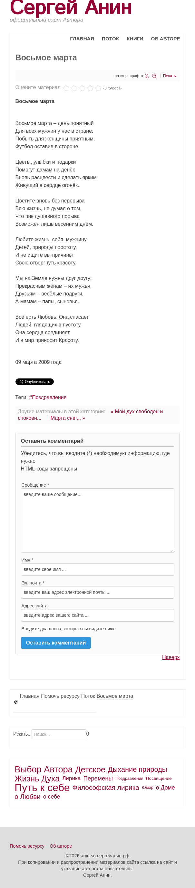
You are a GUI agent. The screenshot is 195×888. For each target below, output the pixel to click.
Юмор (147, 787)
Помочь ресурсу (60, 696)
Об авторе (165, 38)
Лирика (71, 778)
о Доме (165, 787)
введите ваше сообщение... (97, 520)
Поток (110, 38)
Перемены (98, 778)
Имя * (28, 560)
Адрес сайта (35, 605)
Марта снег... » (68, 418)
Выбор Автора (44, 769)
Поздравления (49, 397)
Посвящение (159, 778)
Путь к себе (42, 787)
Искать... (22, 734)
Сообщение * (35, 485)
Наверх (171, 657)
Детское (90, 769)
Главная (82, 38)
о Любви (28, 796)
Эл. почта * (33, 582)
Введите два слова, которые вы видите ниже (69, 628)
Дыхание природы (137, 769)
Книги (135, 38)
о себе (51, 796)
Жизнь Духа (37, 778)
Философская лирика (106, 787)
